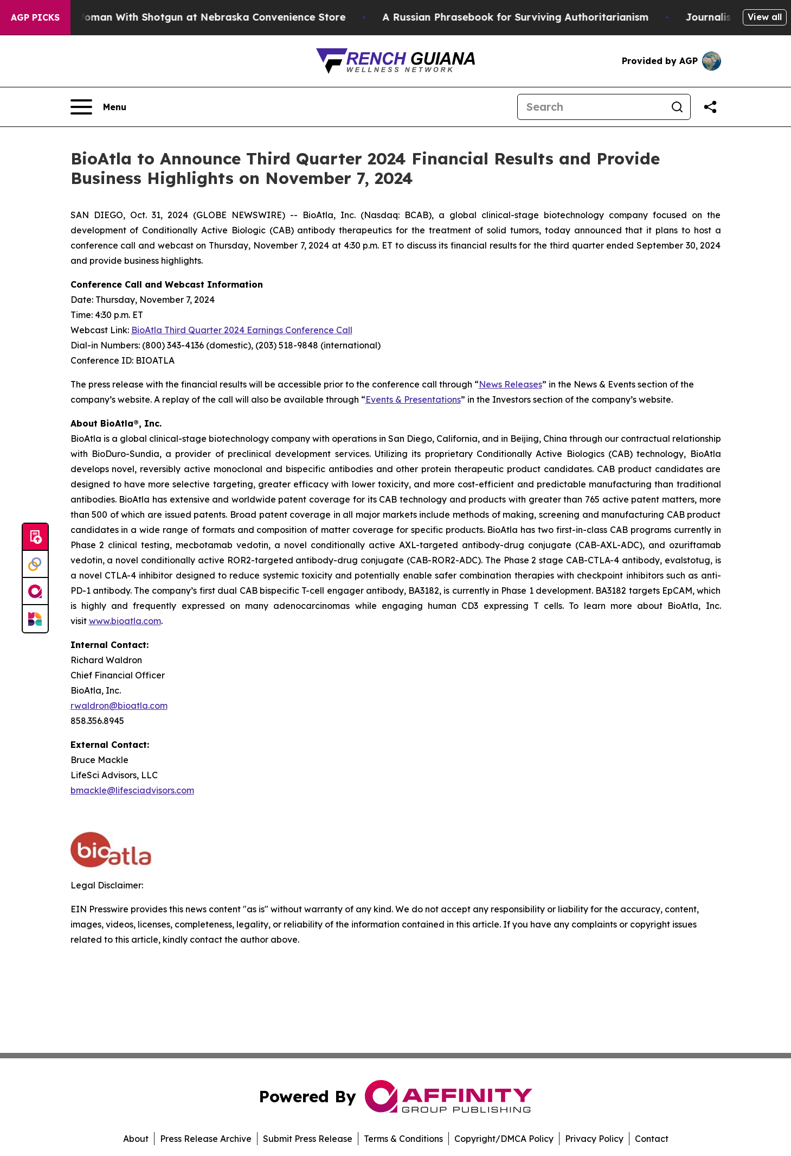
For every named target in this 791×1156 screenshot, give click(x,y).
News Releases (510, 384)
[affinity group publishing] (35, 591)
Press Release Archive (206, 1138)
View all (765, 16)
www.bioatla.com (125, 620)
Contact (651, 1138)
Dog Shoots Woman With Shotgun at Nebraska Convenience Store (188, 17)
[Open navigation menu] (98, 107)
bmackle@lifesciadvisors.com (132, 790)
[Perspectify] (35, 564)
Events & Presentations (413, 399)
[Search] (591, 106)
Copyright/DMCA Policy (504, 1138)
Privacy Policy (594, 1138)
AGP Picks (35, 17)
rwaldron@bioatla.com (119, 705)
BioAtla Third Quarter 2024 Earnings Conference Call (241, 330)
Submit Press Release (307, 1138)
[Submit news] (35, 537)
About (136, 1138)
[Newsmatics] (35, 618)
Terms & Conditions (403, 1138)
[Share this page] (710, 107)
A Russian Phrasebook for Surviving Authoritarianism (524, 17)
